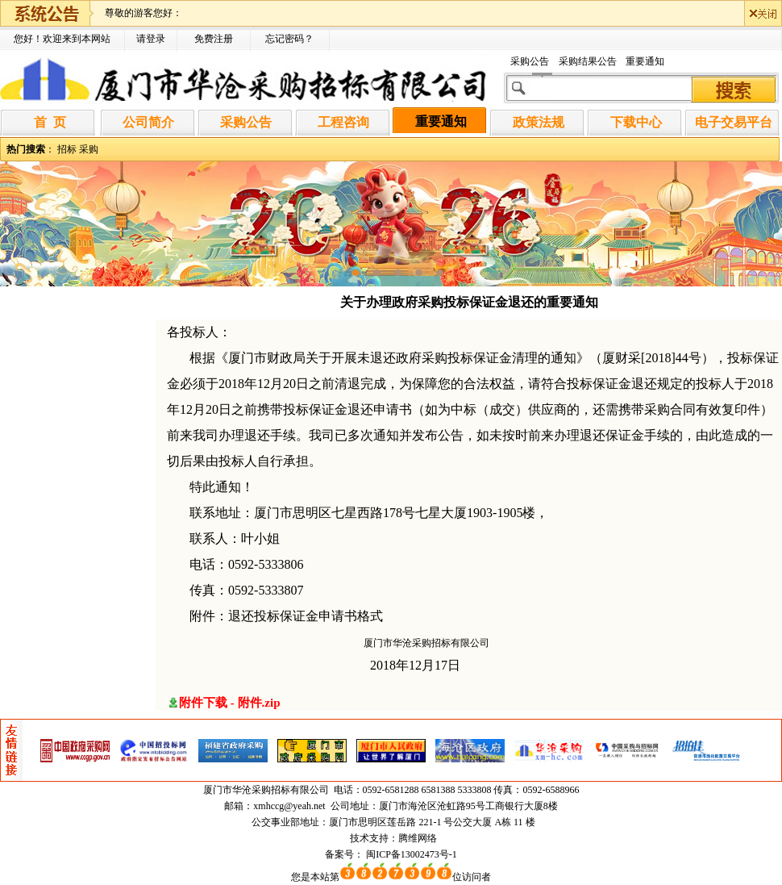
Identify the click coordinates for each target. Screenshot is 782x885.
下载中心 (636, 122)
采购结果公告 (588, 61)
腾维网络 (417, 838)
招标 (67, 149)
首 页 (50, 122)
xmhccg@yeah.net (289, 806)
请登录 (150, 38)
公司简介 (148, 122)
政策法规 (538, 122)
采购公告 (529, 61)
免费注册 (213, 38)
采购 (88, 149)
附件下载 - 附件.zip (229, 702)
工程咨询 (343, 122)
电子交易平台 (733, 122)
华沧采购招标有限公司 (281, 789)
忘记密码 (284, 38)
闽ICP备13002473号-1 (411, 854)
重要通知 (645, 61)
